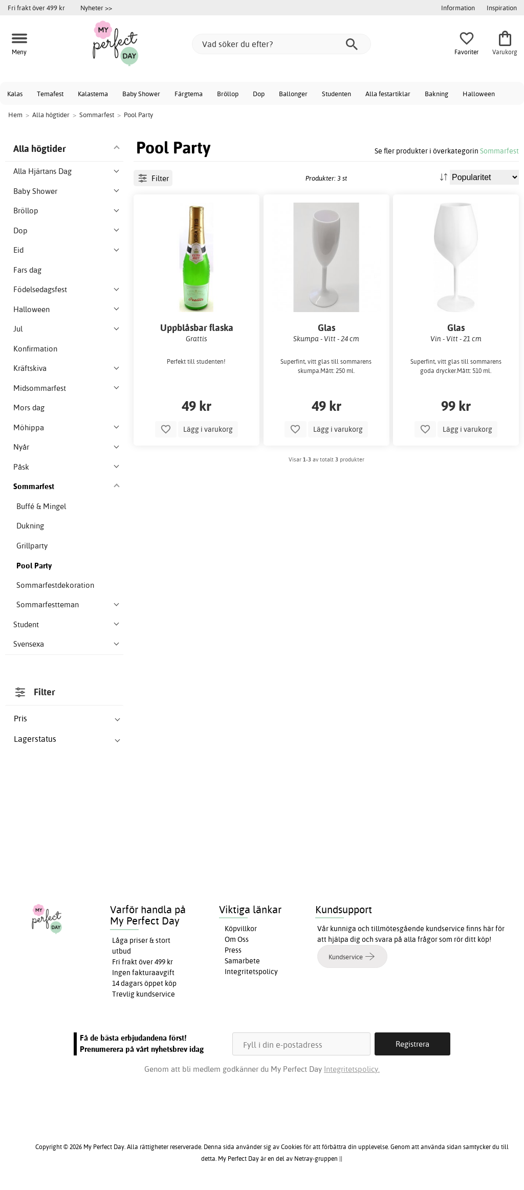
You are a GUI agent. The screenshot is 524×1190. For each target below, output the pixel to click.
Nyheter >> (96, 8)
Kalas (15, 94)
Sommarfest (499, 151)
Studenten (336, 94)
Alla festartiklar (387, 94)
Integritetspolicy (251, 971)
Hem (15, 115)
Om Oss (237, 939)
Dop (259, 94)
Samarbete (242, 960)
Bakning (436, 94)
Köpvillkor (241, 928)
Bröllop (227, 94)
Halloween (479, 94)
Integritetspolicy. (352, 1069)
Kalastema (93, 94)
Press (233, 950)
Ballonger (293, 94)
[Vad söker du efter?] (281, 44)
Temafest (50, 94)
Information (458, 8)
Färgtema (188, 94)
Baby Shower (141, 94)
